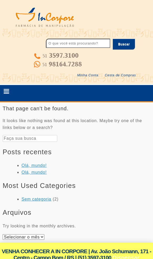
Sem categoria (36, 199)
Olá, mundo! (34, 165)
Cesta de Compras (120, 75)
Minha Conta (87, 75)
